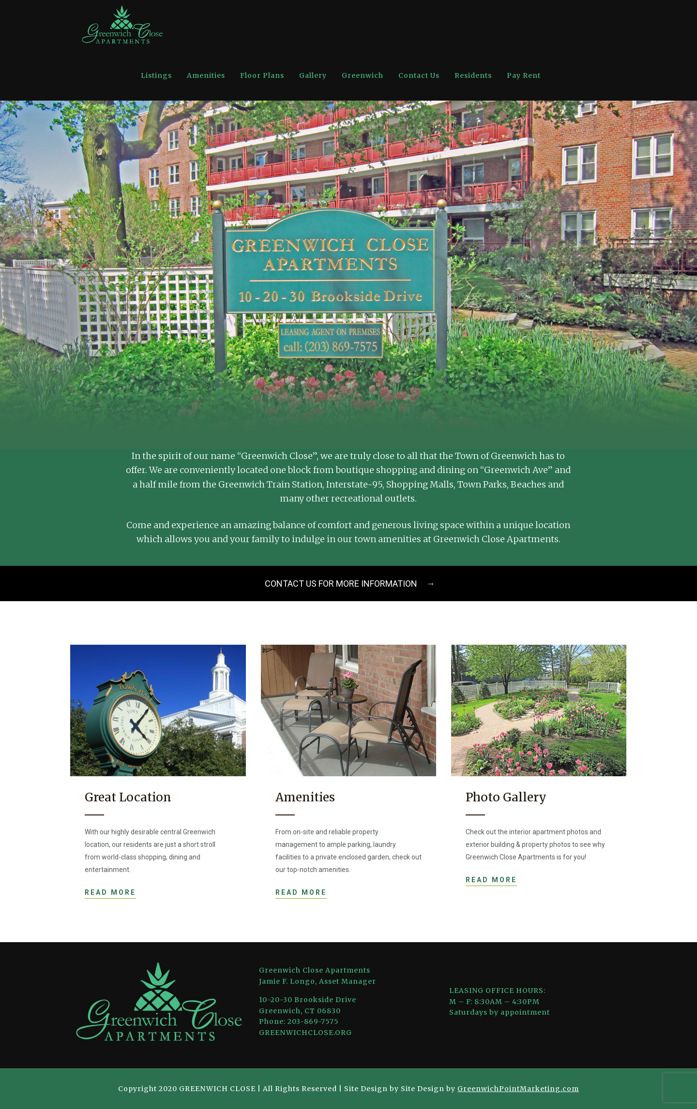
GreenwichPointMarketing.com (518, 1088)
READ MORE (110, 892)
